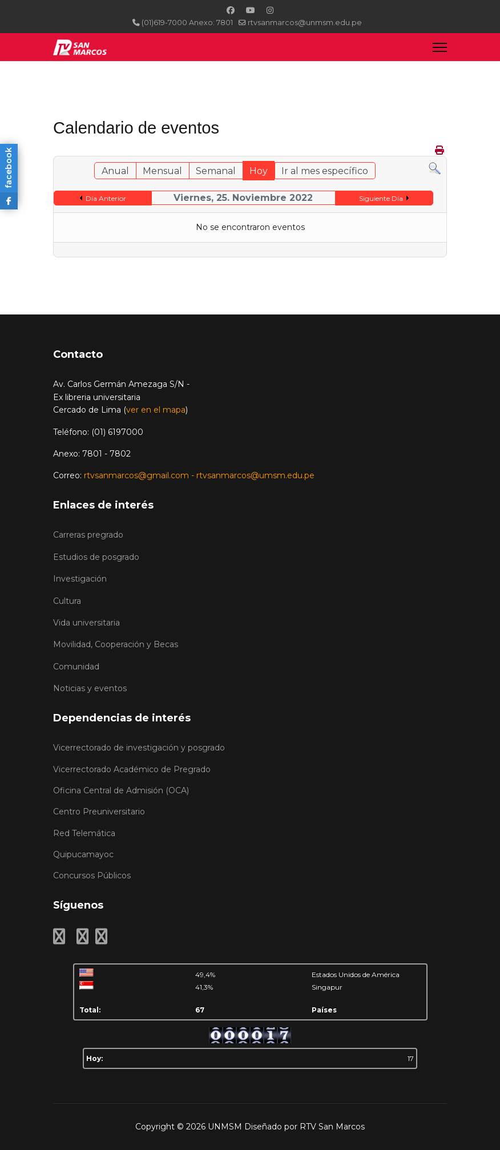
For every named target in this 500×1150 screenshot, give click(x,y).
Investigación (80, 579)
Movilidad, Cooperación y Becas (115, 644)
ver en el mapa (156, 410)
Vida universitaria (86, 623)
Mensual (162, 171)
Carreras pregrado (88, 535)
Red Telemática (84, 833)
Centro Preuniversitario (99, 811)
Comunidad (76, 666)
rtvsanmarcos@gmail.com (136, 475)
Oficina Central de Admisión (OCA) (121, 790)
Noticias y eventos (90, 688)
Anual (115, 171)
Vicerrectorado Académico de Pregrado (132, 769)
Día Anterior (106, 198)
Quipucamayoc (83, 854)
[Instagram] (270, 10)
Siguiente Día (381, 198)
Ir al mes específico (324, 171)
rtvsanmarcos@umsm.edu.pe (255, 475)
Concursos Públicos (92, 875)
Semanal (216, 171)
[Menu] (440, 47)
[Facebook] (231, 10)
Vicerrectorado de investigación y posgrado (139, 748)
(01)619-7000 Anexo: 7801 (187, 22)
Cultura (67, 601)
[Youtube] (250, 10)
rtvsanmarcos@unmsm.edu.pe (305, 22)
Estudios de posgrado (96, 557)
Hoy (258, 171)
